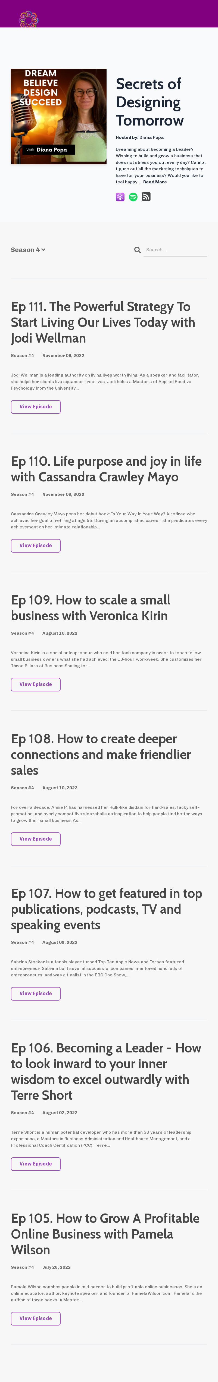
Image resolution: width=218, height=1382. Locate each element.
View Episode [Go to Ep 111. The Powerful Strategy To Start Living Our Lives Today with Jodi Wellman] (36, 407)
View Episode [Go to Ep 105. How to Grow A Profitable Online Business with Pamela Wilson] (36, 1319)
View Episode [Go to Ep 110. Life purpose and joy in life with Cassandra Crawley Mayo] (36, 546)
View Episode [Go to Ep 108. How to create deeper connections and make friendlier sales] (36, 839)
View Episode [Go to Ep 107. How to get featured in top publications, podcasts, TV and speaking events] (36, 994)
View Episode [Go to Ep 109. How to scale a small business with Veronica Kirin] (36, 685)
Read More (155, 181)
